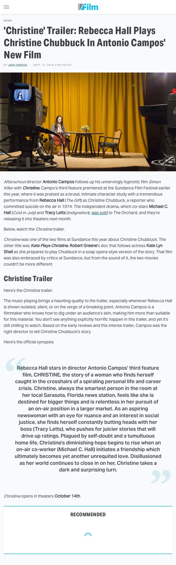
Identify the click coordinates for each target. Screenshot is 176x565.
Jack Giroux (17, 65)
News (8, 20)
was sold (99, 212)
